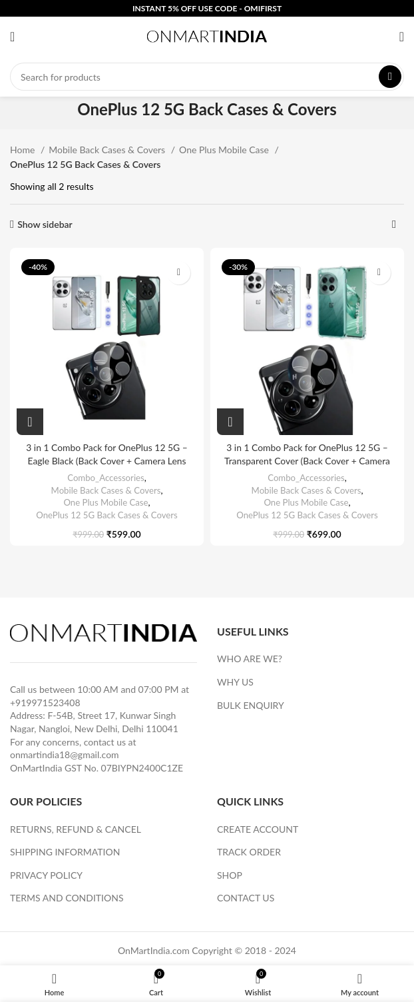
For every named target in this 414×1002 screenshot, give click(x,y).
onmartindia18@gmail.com (64, 754)
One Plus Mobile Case (225, 149)
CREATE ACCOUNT (257, 829)
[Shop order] (394, 225)
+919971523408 (45, 702)
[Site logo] (207, 35)
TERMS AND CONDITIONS (67, 897)
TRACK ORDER (249, 851)
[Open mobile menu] (12, 36)
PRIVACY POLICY (46, 875)
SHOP (229, 875)
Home (23, 149)
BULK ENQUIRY (250, 705)
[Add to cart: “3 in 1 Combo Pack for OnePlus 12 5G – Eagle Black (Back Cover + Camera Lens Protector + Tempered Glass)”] (30, 421)
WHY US (235, 682)
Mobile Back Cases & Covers (108, 149)
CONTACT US (245, 897)
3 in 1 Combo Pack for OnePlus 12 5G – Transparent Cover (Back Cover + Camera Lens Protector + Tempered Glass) (307, 460)
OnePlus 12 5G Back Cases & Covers (106, 515)
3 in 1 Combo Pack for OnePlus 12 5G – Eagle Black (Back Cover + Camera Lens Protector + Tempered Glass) (106, 460)
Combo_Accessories (105, 477)
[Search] (207, 77)
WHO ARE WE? (249, 658)
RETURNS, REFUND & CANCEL (75, 829)
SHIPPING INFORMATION (65, 851)
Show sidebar (45, 224)
